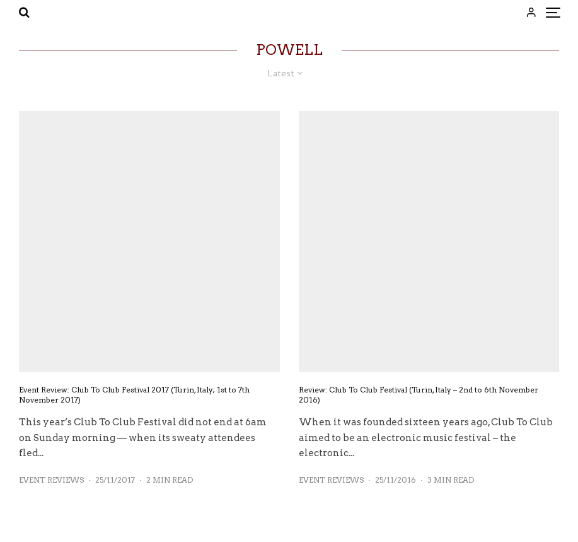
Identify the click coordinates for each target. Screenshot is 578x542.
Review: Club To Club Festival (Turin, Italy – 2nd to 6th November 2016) (418, 394)
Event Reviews (51, 480)
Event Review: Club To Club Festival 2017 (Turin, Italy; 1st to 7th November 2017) (134, 394)
